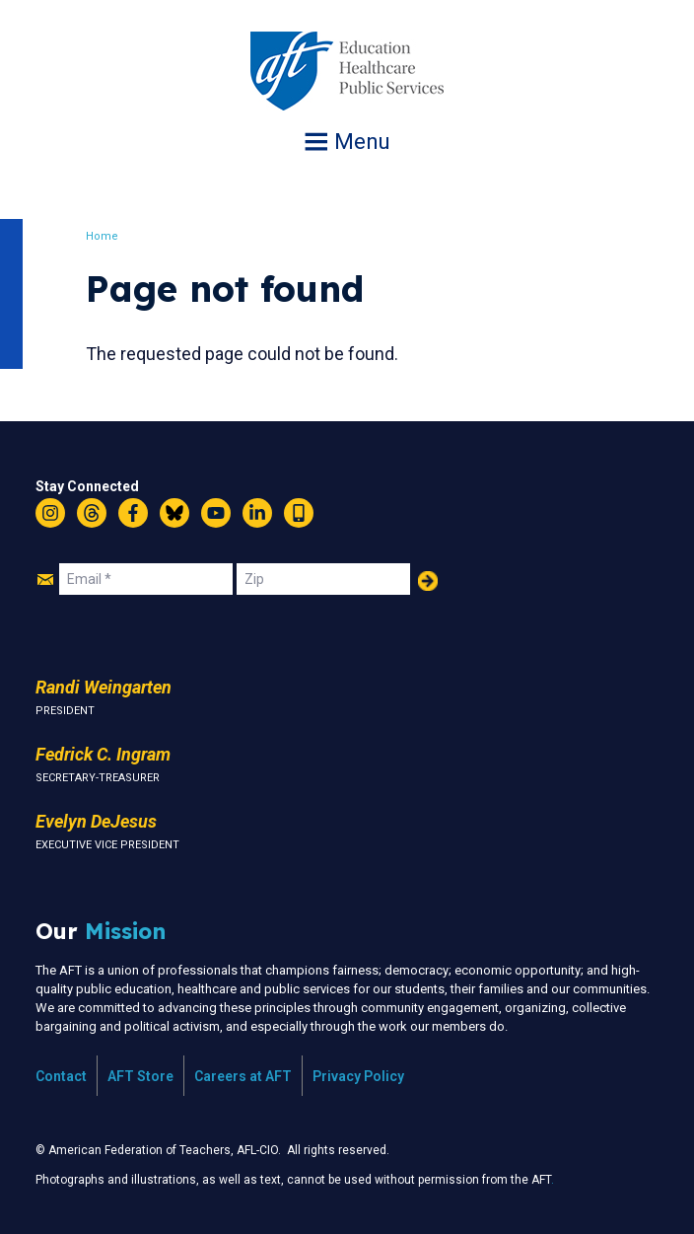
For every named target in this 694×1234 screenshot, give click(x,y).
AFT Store (140, 1076)
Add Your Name (428, 581)
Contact (61, 1076)
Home (103, 236)
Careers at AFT (243, 1076)
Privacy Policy (358, 1076)
